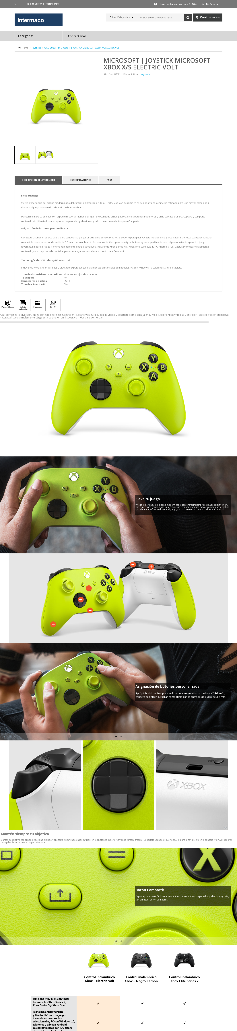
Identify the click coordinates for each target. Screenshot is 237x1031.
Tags (109, 180)
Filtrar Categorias (120, 17)
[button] (2, 686)
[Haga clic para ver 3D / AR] (53, 305)
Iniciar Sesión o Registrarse (43, 3)
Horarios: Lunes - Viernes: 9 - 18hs (178, 4)
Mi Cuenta (213, 4)
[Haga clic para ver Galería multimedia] (22, 305)
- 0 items (207, 17)
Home (25, 47)
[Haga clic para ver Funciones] (38, 305)
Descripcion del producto (38, 180)
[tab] (25, 155)
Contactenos (77, 36)
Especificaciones (80, 180)
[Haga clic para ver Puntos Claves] (7, 305)
